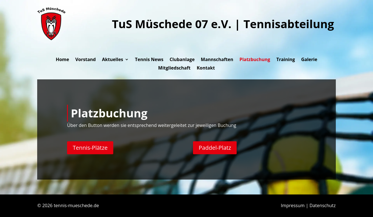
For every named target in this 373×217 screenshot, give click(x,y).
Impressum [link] (293, 205)
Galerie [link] (309, 59)
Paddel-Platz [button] (215, 147)
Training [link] (285, 59)
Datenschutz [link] (322, 205)
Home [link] (62, 59)
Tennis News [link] (149, 59)
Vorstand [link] (85, 59)
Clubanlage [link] (182, 59)
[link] (51, 38)
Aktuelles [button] (112, 59)
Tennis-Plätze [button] (90, 147)
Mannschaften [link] (217, 59)
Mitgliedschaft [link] (174, 68)
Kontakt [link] (206, 68)
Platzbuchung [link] (254, 59)
